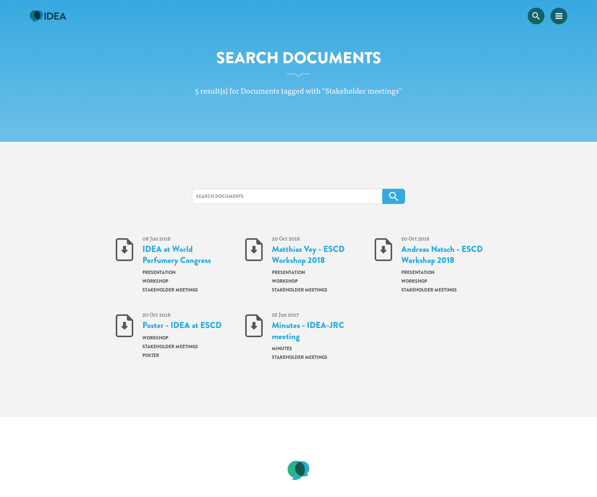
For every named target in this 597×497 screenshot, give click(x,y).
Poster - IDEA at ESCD (182, 325)
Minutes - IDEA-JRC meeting (308, 331)
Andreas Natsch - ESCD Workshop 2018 (442, 255)
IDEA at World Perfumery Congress (176, 255)
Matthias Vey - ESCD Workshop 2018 (308, 255)
